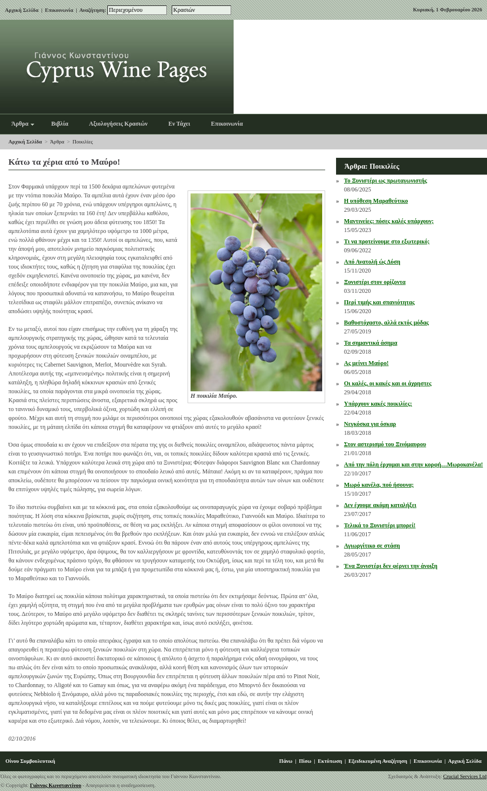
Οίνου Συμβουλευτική (30, 761)
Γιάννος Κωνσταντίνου (56, 785)
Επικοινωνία (59, 10)
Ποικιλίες (83, 141)
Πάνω (285, 761)
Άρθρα (57, 141)
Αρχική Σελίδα (22, 10)
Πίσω (305, 761)
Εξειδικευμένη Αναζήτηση (377, 761)
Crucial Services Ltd (465, 776)
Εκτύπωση (330, 761)
